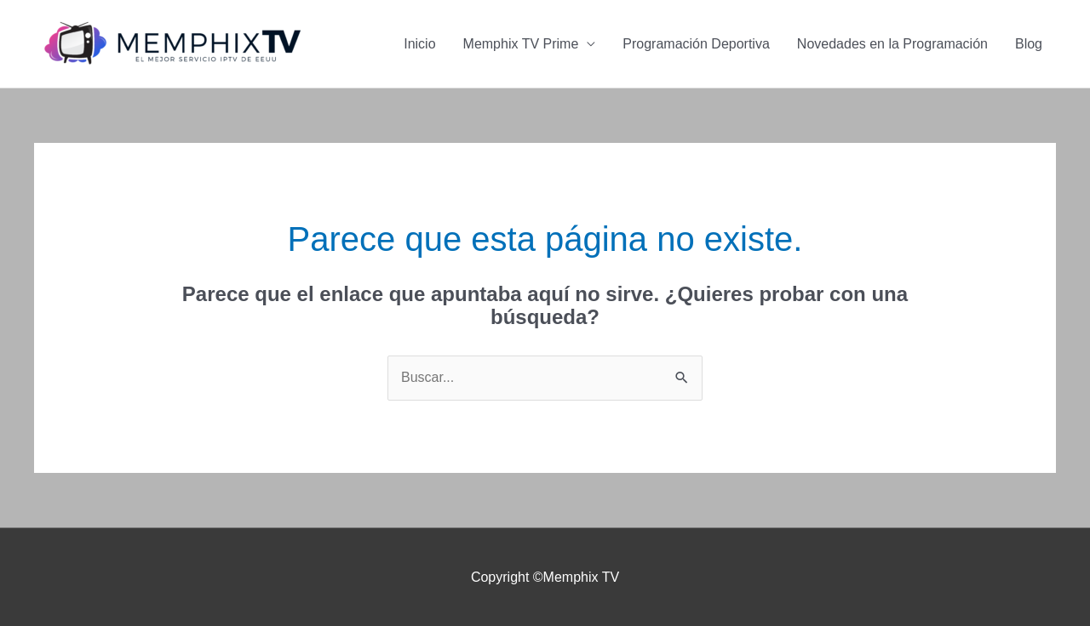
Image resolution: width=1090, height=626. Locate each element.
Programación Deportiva (696, 44)
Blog (1028, 44)
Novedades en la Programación (892, 44)
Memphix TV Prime (521, 44)
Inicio (419, 44)
